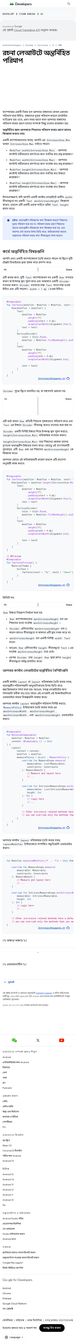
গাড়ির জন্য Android (12, 1155)
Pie (4, 1205)
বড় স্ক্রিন (6, 1140)
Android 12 (8, 1189)
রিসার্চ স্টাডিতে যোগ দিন (13, 1267)
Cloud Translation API (27, 30)
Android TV (8, 1160)
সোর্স (5, 1072)
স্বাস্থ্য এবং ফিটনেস (11, 1111)
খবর (5, 1077)
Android (7, 1057)
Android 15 (8, 1174)
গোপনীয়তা (7, 1121)
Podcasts (7, 1087)
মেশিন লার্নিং (8, 1106)
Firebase (7, 1298)
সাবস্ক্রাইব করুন (52, 1328)
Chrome (7, 1293)
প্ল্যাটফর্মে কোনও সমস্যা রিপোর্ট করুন (19, 1252)
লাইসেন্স (20, 1320)
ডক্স (60, 45)
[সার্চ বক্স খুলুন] (69, 4)
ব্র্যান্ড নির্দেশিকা (34, 1320)
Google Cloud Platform (14, 1303)
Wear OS (7, 1145)
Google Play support (13, 1262)
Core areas (27, 13)
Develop (8, 13)
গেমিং (5, 1101)
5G (4, 1126)
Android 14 (8, 1179)
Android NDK (9, 1239)
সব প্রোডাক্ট (8, 1308)
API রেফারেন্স (9, 1228)
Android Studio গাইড (13, 1218)
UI (42, 13)
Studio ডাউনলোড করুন (14, 1233)
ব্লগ (4, 1082)
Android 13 (8, 1184)
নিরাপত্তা (6, 1067)
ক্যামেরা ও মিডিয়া (10, 1116)
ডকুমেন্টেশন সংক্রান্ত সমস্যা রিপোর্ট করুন (21, 1257)
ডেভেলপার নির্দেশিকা (12, 1223)
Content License (44, 982)
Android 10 (8, 1199)
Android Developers (12, 45)
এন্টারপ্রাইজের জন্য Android (16, 1062)
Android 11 (8, 1194)
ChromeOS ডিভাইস (12, 1150)
